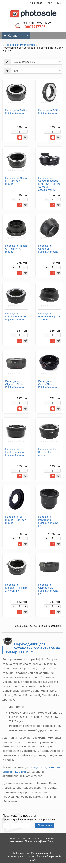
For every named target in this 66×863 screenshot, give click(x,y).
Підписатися (45, 825)
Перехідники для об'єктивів (20, 44)
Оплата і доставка (32, 838)
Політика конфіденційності (40, 841)
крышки (20, 771)
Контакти (14, 838)
